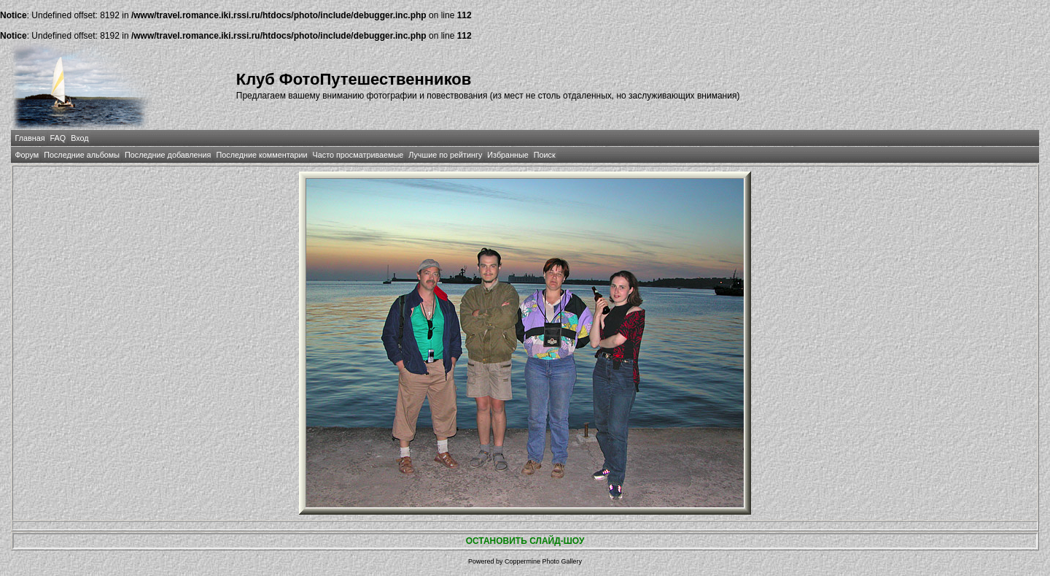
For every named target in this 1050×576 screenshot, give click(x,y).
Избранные (507, 154)
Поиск (545, 154)
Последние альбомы (82, 154)
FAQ (58, 138)
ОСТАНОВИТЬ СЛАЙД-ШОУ (525, 541)
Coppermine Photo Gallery (543, 561)
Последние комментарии (261, 154)
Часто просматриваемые (358, 154)
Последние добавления (168, 154)
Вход (79, 138)
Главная (29, 138)
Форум (27, 154)
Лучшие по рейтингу (445, 154)
